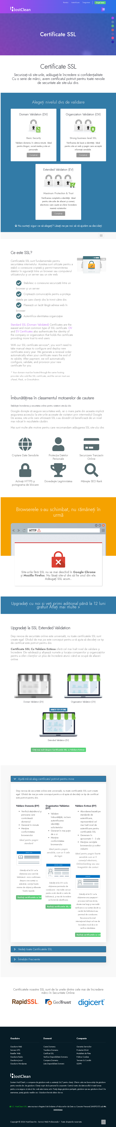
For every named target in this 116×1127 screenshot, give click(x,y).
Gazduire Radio (16, 1057)
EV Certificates (24, 331)
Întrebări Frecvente (29, 959)
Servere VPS (15, 1050)
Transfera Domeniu (50, 1050)
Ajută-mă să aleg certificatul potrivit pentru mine (46, 779)
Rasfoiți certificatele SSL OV (59, 906)
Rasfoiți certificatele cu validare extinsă (89, 934)
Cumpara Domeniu (50, 1060)
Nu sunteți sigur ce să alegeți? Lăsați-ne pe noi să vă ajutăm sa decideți (58, 226)
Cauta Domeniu (49, 1046)
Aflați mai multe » (64, 607)
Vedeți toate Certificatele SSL (35, 949)
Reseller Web (15, 1053)
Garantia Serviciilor (84, 1046)
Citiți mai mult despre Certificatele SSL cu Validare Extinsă (58, 749)
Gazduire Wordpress (18, 1063)
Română (65, 2)
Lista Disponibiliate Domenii (53, 1063)
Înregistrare (86, 2)
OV (70, 328)
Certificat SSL (48, 1053)
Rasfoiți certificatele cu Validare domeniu (30, 897)
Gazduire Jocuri (16, 1060)
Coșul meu (100, 2)
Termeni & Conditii (84, 1060)
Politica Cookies (83, 1057)
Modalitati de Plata (84, 1053)
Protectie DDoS (83, 1050)
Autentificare (75, 2)
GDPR (79, 1063)
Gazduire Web (16, 1046)
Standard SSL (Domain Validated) (30, 325)
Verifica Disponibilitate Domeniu (55, 1057)
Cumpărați (33, 155)
